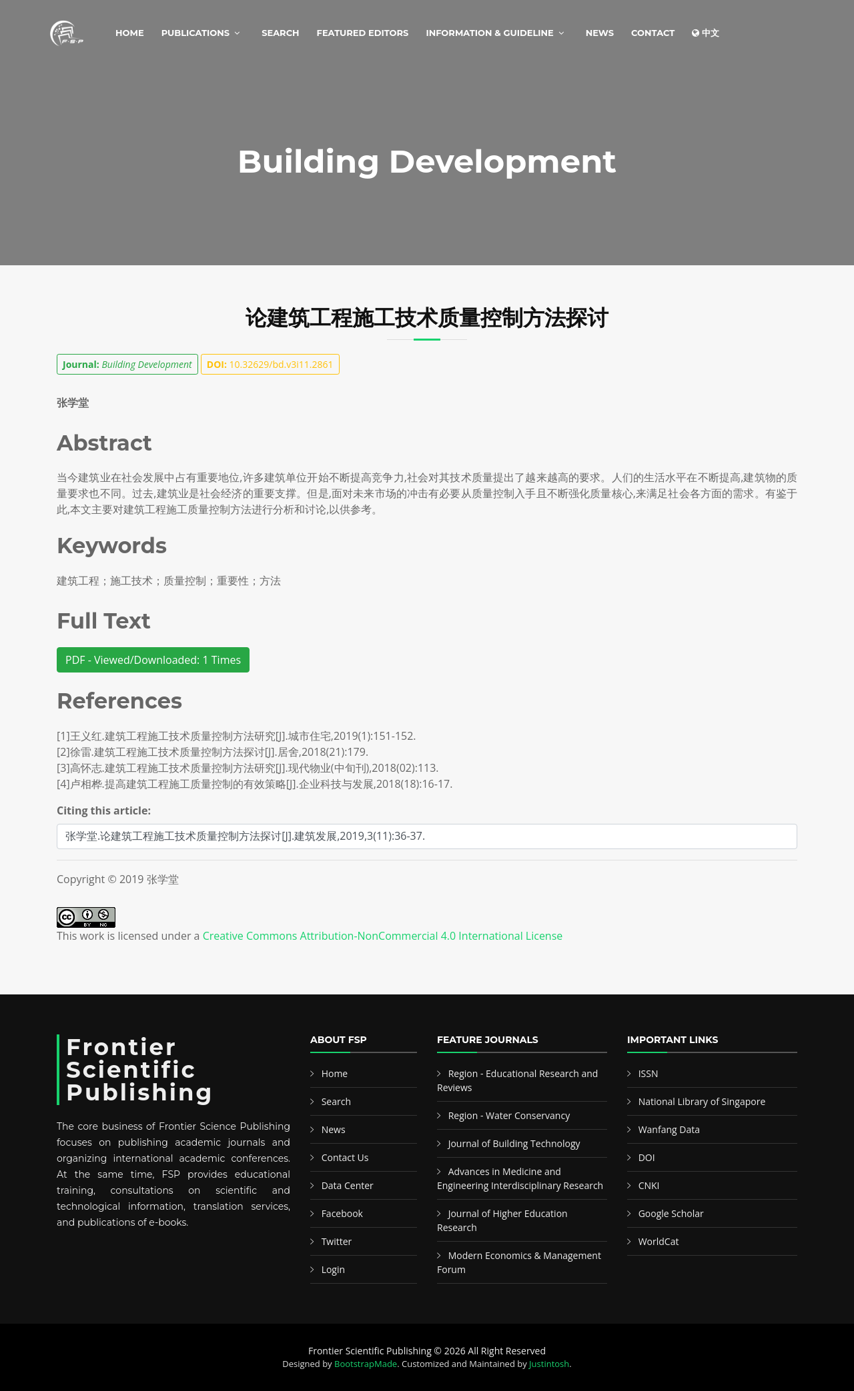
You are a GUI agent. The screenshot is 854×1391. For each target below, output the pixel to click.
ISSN (648, 1073)
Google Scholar (671, 1213)
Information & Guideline (489, 32)
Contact (653, 32)
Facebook (342, 1213)
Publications (195, 32)
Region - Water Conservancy (509, 1115)
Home (129, 32)
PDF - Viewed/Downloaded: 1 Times (153, 660)
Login (333, 1269)
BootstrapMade (365, 1364)
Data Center (348, 1185)
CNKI (649, 1185)
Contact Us (345, 1157)
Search (280, 32)
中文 (705, 32)
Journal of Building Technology (514, 1143)
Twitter (337, 1241)
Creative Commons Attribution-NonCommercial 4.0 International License (383, 935)
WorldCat (658, 1241)
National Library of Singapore (702, 1101)
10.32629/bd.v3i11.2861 (270, 364)
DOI (646, 1157)
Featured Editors (363, 32)
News (600, 32)
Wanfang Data (669, 1129)
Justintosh (549, 1364)
